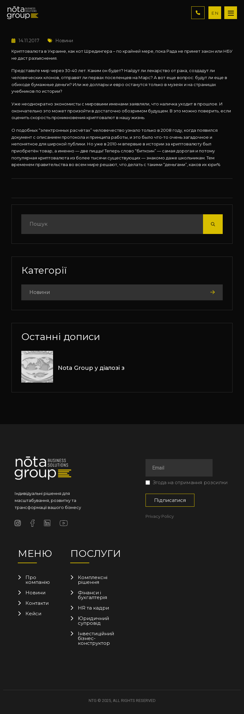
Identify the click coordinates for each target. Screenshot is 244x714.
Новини (60, 40)
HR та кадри (93, 607)
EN (215, 13)
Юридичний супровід (93, 620)
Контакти (37, 603)
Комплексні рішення (92, 579)
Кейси (33, 613)
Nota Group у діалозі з (91, 367)
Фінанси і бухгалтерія (92, 595)
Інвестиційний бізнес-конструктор (94, 638)
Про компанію (37, 579)
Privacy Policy (160, 516)
